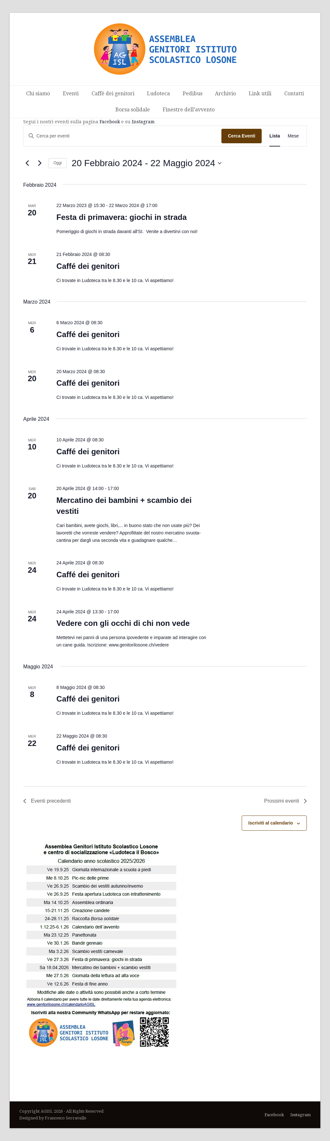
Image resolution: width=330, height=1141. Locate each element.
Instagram (143, 121)
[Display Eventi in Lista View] (274, 136)
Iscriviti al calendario (270, 822)
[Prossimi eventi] (40, 163)
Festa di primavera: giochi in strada (121, 217)
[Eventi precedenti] (27, 163)
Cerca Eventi (241, 135)
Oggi (57, 163)
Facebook (110, 121)
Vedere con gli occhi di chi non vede (122, 623)
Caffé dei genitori (88, 266)
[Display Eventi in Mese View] (293, 136)
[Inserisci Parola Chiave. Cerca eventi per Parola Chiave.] (122, 136)
